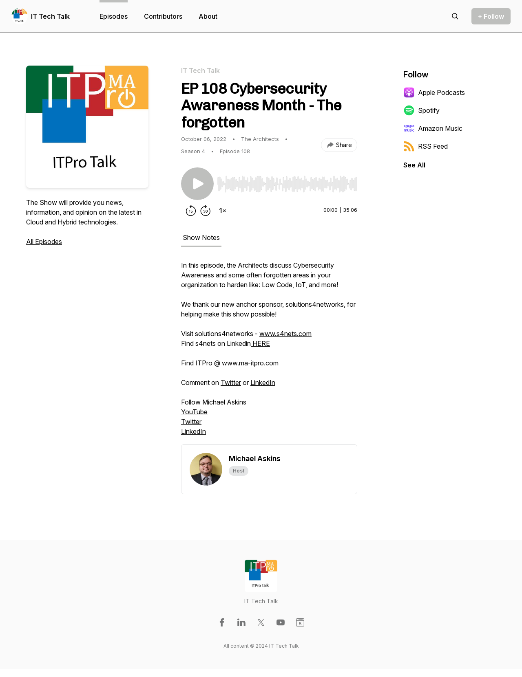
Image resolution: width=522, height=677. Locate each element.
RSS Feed (425, 146)
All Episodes (44, 241)
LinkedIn (262, 382)
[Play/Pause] (197, 183)
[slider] (287, 184)
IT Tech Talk (50, 16)
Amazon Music (432, 128)
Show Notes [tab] (201, 237)
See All (414, 165)
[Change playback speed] (223, 210)
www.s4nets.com (285, 334)
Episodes (114, 16)
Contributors (163, 16)
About (208, 16)
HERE (260, 343)
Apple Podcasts (434, 92)
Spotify (421, 110)
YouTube (194, 412)
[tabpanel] (269, 352)
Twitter (231, 382)
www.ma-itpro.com (250, 363)
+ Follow (491, 16)
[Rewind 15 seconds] (191, 210)
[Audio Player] (287, 182)
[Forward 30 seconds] (205, 210)
